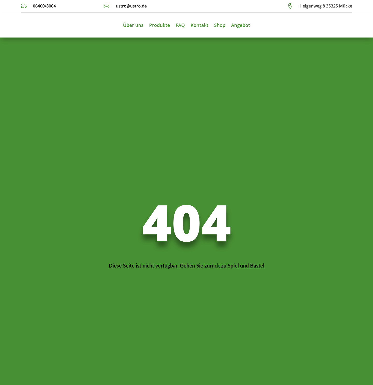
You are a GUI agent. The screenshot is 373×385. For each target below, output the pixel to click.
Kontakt (200, 25)
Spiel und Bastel (246, 265)
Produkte (159, 25)
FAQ (180, 25)
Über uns (133, 25)
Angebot (240, 25)
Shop (220, 25)
